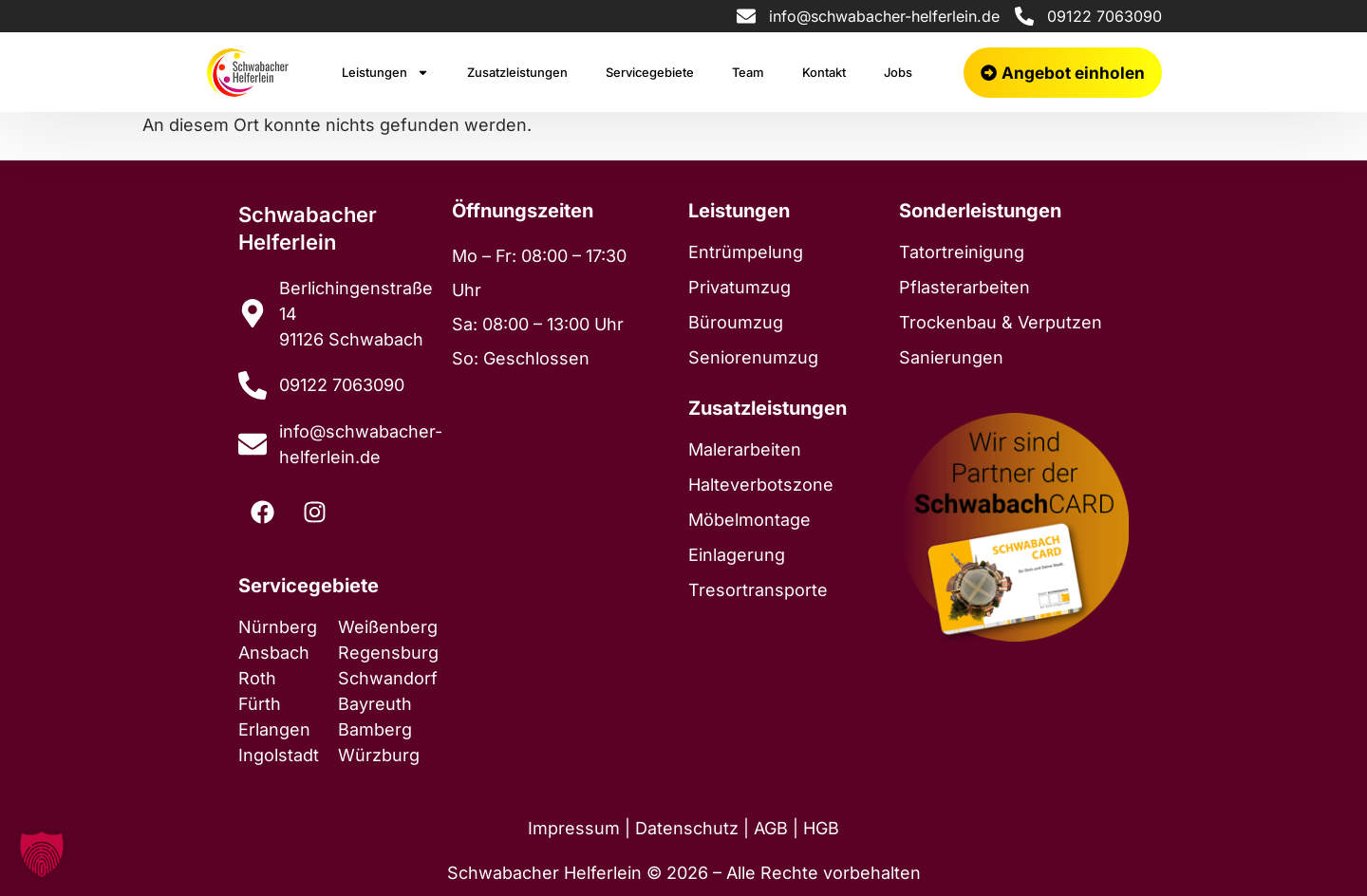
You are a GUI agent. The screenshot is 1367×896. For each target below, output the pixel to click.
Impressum (574, 828)
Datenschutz (687, 828)
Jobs (898, 72)
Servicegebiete (650, 72)
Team (748, 72)
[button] (42, 854)
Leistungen (385, 72)
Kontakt (824, 72)
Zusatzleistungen (517, 72)
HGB (821, 828)
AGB (771, 828)
